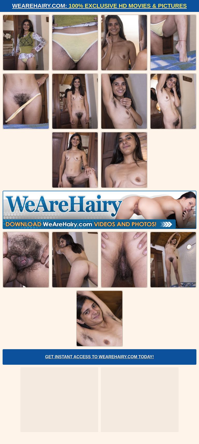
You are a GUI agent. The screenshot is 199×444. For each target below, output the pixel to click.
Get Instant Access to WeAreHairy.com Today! (99, 357)
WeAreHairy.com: (99, 6)
